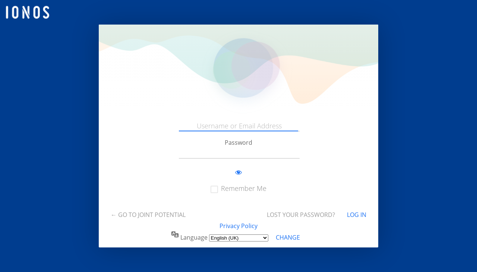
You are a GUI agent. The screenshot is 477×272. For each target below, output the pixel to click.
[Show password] (238, 173)
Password (238, 142)
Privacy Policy (238, 226)
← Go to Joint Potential (148, 215)
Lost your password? (301, 215)
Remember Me (243, 188)
